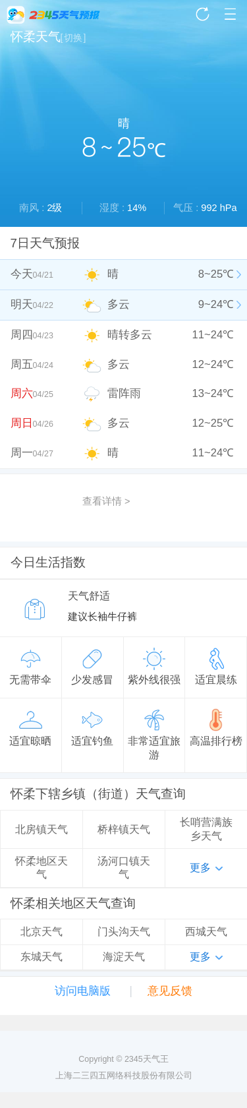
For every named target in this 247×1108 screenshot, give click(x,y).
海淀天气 (124, 956)
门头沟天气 (123, 931)
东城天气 (41, 956)
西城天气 (206, 931)
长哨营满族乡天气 (206, 828)
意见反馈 (170, 991)
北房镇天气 (41, 829)
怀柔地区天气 (41, 867)
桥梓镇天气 (123, 829)
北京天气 (41, 931)
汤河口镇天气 (123, 867)
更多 (200, 867)
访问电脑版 (83, 991)
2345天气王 (53, 14)
